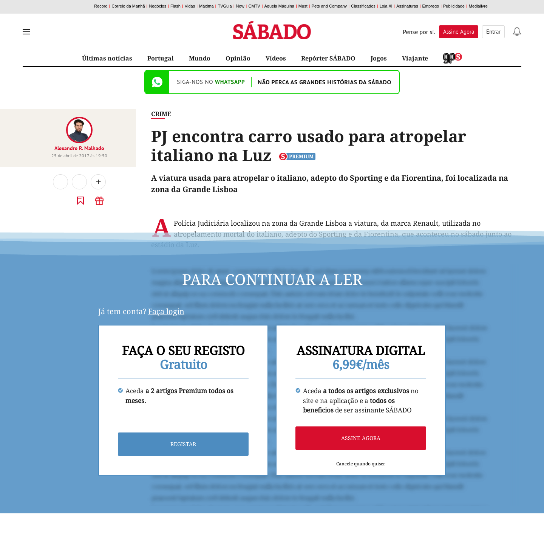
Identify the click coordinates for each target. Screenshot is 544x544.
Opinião (238, 58)
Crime (161, 114)
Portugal (160, 58)
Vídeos (276, 58)
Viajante (415, 58)
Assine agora (360, 438)
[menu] (26, 32)
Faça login (166, 311)
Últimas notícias (107, 58)
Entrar (493, 31)
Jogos (379, 58)
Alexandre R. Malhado (79, 148)
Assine (458, 31)
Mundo (199, 58)
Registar (183, 444)
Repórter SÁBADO (328, 58)
